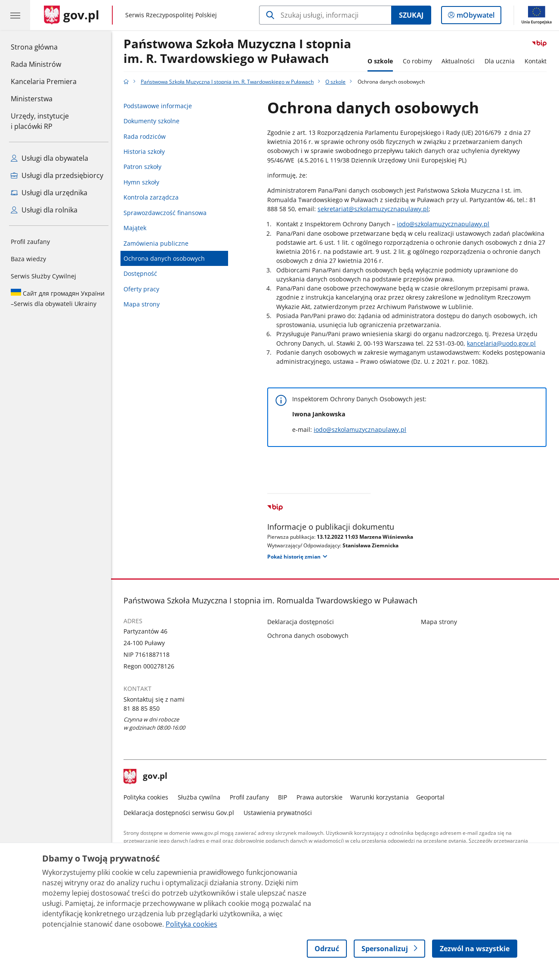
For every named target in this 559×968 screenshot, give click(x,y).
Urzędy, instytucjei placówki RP (40, 121)
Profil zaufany (30, 241)
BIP (284, 797)
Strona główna (44, 46)
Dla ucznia (502, 61)
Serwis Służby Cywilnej (43, 276)
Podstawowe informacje (160, 106)
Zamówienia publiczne (158, 243)
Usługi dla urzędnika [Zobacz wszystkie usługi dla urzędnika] (49, 192)
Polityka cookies (148, 797)
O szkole (382, 61)
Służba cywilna (201, 797)
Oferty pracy (143, 289)
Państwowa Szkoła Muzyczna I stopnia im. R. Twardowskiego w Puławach (239, 51)
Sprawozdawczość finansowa (167, 213)
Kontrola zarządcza (153, 197)
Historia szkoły (146, 151)
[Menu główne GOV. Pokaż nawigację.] (15, 15)
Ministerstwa (32, 98)
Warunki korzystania (381, 797)
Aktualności (460, 61)
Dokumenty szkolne (154, 121)
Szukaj (411, 15)
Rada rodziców (147, 136)
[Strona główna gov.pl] (71, 15)
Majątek (137, 228)
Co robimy (419, 61)
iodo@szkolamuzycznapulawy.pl (445, 224)
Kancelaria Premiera (44, 81)
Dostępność (142, 273)
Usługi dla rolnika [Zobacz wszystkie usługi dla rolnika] (44, 210)
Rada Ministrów (36, 64)
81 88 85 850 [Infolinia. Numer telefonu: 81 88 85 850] (144, 708)
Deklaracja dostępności (302, 622)
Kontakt (538, 61)
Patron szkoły (145, 166)
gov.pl (148, 776)
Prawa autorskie (322, 797)
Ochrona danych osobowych (166, 258)
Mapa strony (144, 304)
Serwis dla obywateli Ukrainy (58, 298)
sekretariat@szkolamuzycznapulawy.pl (375, 209)
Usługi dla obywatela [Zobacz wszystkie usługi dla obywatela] (49, 158)
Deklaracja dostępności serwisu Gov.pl (181, 813)
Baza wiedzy (28, 259)
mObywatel (474, 16)
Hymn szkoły (143, 182)
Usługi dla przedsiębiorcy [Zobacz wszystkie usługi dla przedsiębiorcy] (57, 175)
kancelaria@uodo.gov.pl (503, 343)
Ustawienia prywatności (280, 813)
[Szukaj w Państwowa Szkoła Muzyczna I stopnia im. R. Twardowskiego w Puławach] (325, 15)
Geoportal (432, 797)
